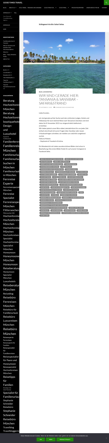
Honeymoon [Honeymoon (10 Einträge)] (9, 252)
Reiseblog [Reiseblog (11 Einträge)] (8, 293)
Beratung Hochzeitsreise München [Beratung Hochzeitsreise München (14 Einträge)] (12, 105)
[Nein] (106, 438)
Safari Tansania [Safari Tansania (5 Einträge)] (7, 389)
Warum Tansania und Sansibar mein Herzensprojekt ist (9, 47)
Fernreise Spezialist (47, 172)
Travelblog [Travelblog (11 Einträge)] (8, 427)
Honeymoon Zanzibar (48, 192)
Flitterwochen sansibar (48, 174)
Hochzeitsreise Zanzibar (48, 182)
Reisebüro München (47, 200)
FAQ (15, 12)
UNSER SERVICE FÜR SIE (92, 7)
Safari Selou (45, 210)
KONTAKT (104, 7)
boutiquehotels (46, 161)
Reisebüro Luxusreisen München (73, 197)
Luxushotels (47, 92)
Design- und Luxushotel (61, 161)
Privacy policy (65, 439)
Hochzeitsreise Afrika (75, 177)
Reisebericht (6, 75)
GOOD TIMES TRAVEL (12, 2)
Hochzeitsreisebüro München (68, 182)
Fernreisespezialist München (65, 172)
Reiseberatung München (68, 195)
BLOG (4, 7)
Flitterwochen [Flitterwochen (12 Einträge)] (11, 210)
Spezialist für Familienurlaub (50, 213)
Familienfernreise (70, 164)
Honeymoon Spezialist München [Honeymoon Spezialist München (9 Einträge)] (8, 275)
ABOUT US (12, 7)
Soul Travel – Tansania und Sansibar (30, 7)
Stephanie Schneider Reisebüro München (75, 213)
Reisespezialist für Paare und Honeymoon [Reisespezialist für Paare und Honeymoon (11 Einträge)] (11, 360)
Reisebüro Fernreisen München (50, 197)
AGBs (4, 29)
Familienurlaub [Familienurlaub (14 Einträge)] (12, 154)
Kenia (81, 192)
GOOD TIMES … (63, 7)
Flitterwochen (82, 172)
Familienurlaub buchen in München (52, 169)
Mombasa (55, 195)
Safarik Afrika (82, 210)
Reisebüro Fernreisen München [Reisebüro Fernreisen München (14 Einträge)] (9, 302)
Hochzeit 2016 (82, 174)
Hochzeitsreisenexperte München (71, 184)
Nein (50, 439)
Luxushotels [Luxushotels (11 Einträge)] (9, 281)
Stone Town (45, 215)
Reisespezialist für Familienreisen (51, 202)
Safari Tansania (70, 210)
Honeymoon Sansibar (79, 187)
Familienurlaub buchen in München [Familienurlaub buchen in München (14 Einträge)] (12, 163)
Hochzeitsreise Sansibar (48, 179)
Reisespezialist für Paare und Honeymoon (54, 205)
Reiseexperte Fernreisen (63, 200)
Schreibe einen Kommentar (64, 107)
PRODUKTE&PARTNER (78, 7)
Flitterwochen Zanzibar (67, 174)
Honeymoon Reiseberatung (60, 187)
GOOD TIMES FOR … (49, 7)
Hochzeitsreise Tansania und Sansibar (71, 179)
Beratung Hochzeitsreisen (74, 159)
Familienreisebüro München (49, 166)
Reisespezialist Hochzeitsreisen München (54, 207)
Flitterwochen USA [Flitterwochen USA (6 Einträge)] (9, 213)
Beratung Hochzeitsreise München (52, 159)
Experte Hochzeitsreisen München (51, 164)
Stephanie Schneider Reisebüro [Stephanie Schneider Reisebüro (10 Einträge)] (8, 403)
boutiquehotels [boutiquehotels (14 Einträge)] (12, 121)
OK (41, 439)
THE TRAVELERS (8, 77)
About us (5, 52)
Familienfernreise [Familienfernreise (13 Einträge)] (13, 141)
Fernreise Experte (71, 169)
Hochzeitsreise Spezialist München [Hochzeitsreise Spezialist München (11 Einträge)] (11, 246)
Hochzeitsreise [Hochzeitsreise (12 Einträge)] (11, 215)
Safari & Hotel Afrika (76, 207)
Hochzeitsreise (45, 177)
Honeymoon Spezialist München (51, 190)
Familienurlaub (66, 166)
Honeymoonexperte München (67, 192)
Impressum (6, 12)
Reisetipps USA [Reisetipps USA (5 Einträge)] (7, 388)
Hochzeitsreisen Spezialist (49, 184)
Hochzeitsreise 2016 (59, 177)
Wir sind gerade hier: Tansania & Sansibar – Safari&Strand (59, 99)
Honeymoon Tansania (71, 190)
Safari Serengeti (57, 210)
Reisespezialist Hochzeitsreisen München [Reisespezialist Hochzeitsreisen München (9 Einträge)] (10, 370)
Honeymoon (45, 187)
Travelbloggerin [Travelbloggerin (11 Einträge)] (11, 430)
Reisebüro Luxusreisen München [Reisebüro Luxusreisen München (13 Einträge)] (10, 320)
